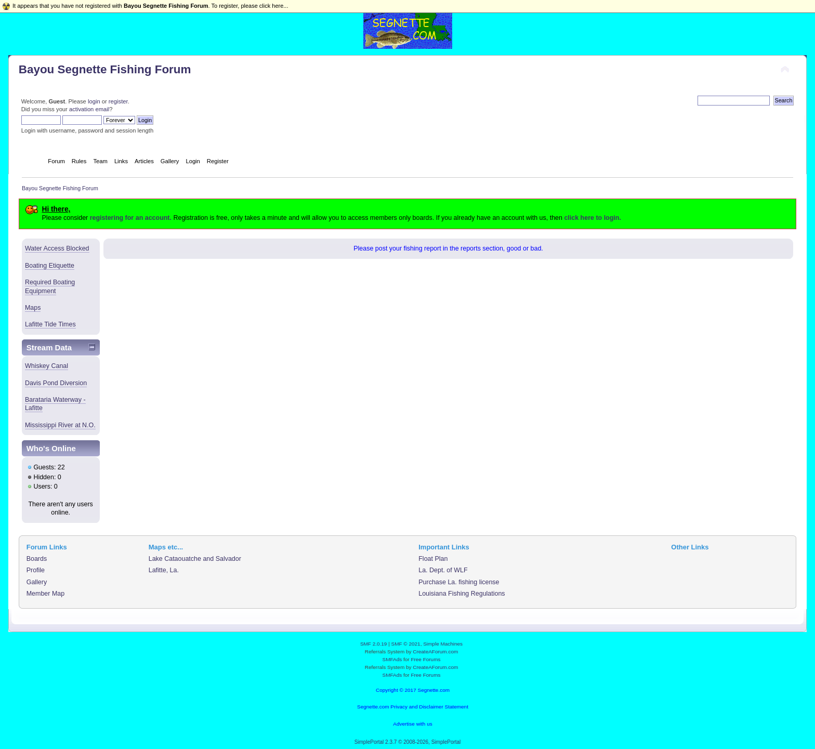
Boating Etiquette (49, 265)
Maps (33, 307)
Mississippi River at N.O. (60, 425)
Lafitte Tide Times (50, 324)
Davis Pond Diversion (56, 383)
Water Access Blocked (57, 248)
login (94, 101)
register (118, 101)
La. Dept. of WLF (442, 570)
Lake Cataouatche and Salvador (195, 558)
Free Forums (425, 659)
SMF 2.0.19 (373, 644)
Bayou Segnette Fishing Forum (105, 69)
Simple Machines (443, 644)
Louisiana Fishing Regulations (461, 593)
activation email (89, 109)
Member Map (45, 593)
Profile (36, 570)
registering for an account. (131, 217)
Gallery (37, 582)
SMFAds (392, 659)
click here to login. (592, 217)
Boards (37, 558)
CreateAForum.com (435, 651)
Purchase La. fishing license (458, 582)
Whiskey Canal (46, 366)
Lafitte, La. (164, 570)
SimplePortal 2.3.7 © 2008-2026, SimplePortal (407, 742)
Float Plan (433, 558)
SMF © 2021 (405, 644)
